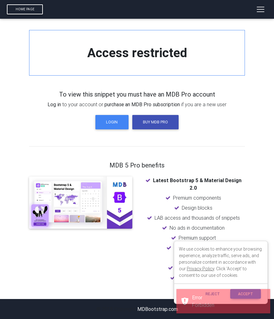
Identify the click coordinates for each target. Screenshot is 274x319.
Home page (25, 9)
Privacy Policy (200, 269)
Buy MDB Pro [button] (155, 122)
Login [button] (112, 122)
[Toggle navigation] (260, 9)
